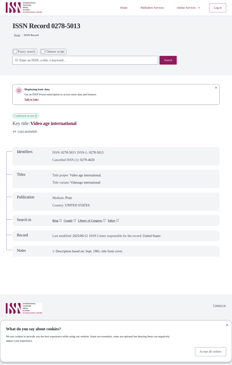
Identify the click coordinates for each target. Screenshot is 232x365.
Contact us (219, 306)
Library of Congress (93, 221)
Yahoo (116, 221)
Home (118, 8)
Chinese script (54, 51)
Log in (217, 8)
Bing (55, 221)
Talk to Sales (32, 99)
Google (69, 221)
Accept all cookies (209, 351)
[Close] (227, 324)
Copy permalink (26, 131)
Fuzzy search (26, 51)
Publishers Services (148, 8)
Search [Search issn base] (167, 60)
